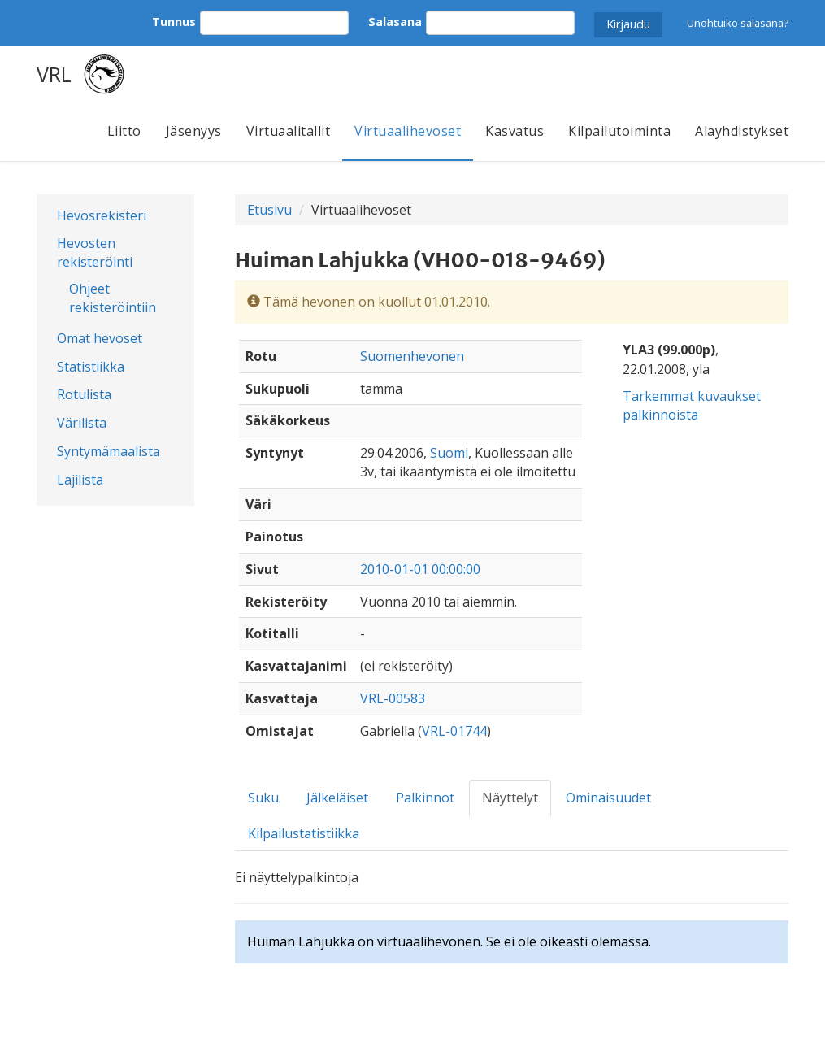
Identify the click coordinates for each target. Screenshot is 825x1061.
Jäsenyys (194, 131)
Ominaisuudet (608, 798)
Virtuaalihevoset (407, 131)
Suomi (449, 453)
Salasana (395, 21)
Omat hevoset (99, 338)
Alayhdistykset (741, 131)
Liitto (124, 131)
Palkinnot (425, 798)
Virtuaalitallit (288, 131)
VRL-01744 (454, 731)
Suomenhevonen (412, 356)
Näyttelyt (510, 798)
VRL (54, 74)
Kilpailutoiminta (619, 131)
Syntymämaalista (108, 451)
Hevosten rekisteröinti (94, 252)
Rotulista (84, 394)
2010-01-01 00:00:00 (420, 569)
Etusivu (269, 210)
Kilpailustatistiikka (303, 833)
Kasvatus (514, 131)
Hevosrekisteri (101, 215)
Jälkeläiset (337, 798)
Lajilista (80, 480)
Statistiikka (90, 367)
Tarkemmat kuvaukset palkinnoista (692, 405)
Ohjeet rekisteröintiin (112, 298)
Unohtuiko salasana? (737, 22)
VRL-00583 (392, 698)
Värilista (81, 423)
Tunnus (174, 21)
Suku (263, 798)
